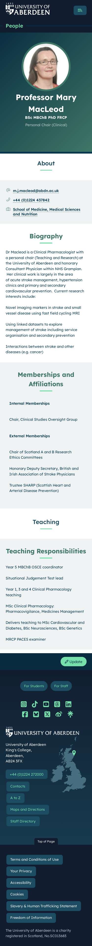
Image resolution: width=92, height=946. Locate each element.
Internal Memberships (29, 403)
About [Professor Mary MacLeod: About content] (46, 163)
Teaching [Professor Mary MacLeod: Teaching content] (46, 522)
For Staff (61, 686)
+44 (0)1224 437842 (31, 200)
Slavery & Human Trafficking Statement (43, 906)
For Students (34, 686)
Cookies (17, 894)
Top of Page (46, 841)
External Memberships (29, 436)
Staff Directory (23, 821)
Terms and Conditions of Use (34, 859)
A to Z (15, 798)
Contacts (17, 786)
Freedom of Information (31, 917)
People (14, 25)
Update (73, 661)
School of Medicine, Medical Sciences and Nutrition (46, 211)
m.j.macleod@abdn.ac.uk (36, 190)
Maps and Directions (27, 809)
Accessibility (20, 882)
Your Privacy (21, 871)
